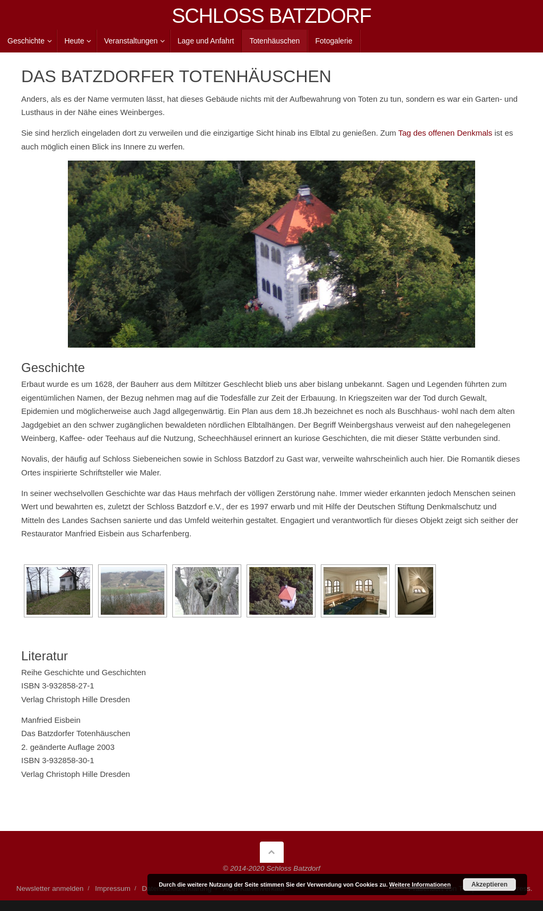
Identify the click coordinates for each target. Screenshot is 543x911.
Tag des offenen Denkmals (445, 132)
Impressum (112, 888)
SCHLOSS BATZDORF (271, 16)
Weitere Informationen (420, 884)
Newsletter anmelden (50, 888)
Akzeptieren (489, 884)
